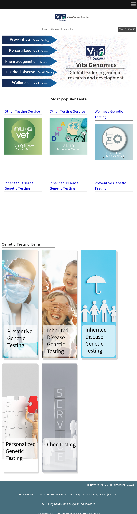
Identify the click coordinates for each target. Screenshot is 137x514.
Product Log (67, 28)
